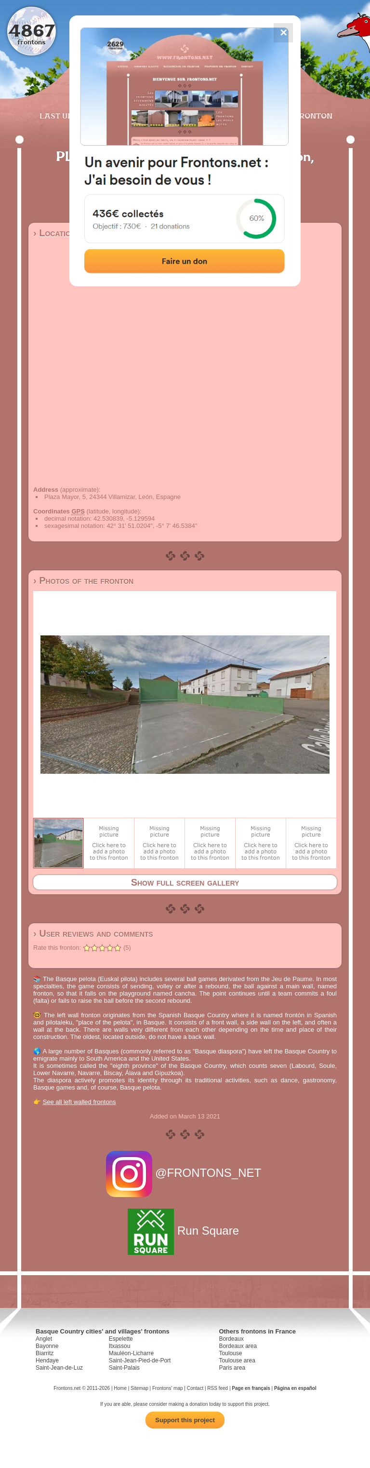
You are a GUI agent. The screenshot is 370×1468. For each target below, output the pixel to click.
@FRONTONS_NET (185, 1172)
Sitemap (139, 1388)
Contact (195, 1388)
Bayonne (47, 1346)
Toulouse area (237, 1360)
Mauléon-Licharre (131, 1353)
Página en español (295, 1388)
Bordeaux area (238, 1346)
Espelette (121, 1338)
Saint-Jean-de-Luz (59, 1367)
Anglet (44, 1338)
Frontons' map (167, 1388)
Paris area (232, 1367)
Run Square (185, 1230)
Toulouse (230, 1353)
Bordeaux (231, 1338)
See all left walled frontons (79, 1101)
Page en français (251, 1388)
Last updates (69, 116)
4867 (31, 30)
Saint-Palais (124, 1367)
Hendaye (47, 1360)
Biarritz (44, 1353)
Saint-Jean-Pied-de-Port (140, 1360)
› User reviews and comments (93, 933)
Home (120, 1388)
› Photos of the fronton (83, 580)
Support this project (185, 1420)
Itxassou (120, 1346)
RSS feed (217, 1388)
